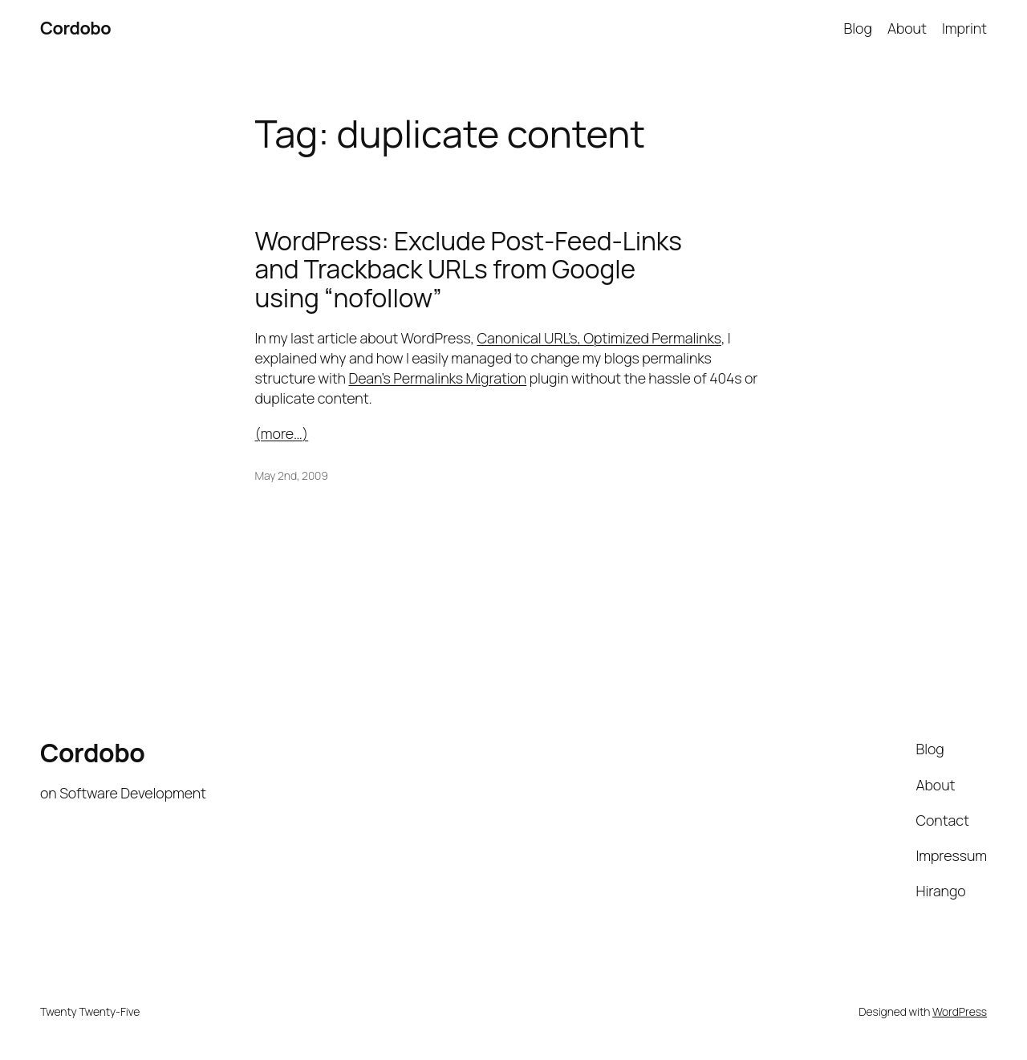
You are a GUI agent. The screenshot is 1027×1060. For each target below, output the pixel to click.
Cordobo (75, 28)
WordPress (959, 1011)
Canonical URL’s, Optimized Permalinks (599, 337)
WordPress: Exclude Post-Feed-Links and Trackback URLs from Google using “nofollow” (468, 270)
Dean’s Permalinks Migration (437, 378)
